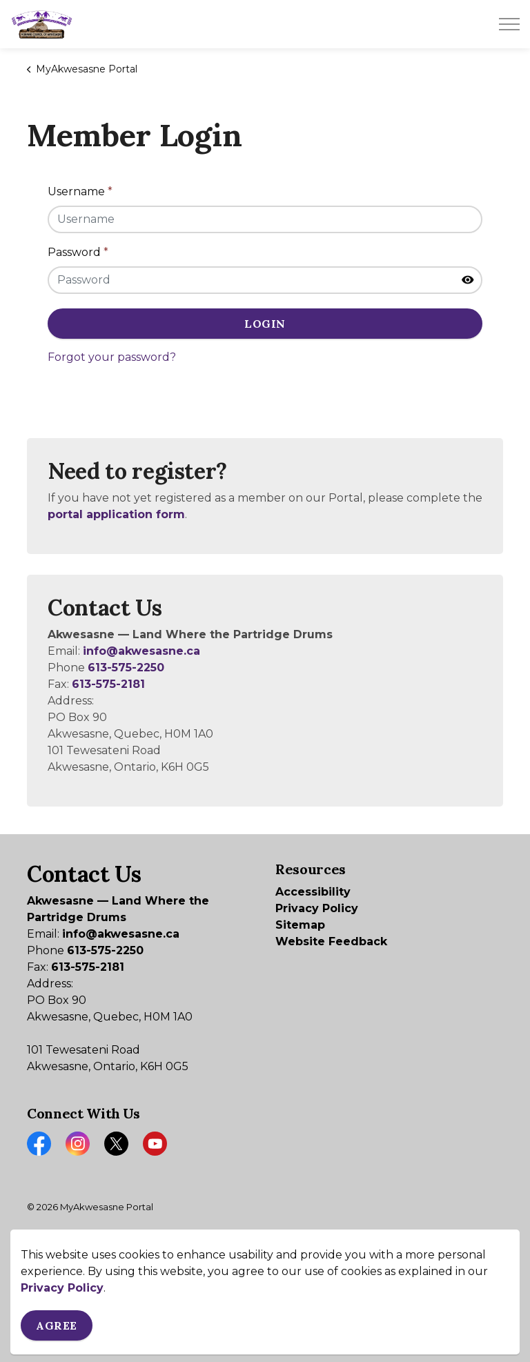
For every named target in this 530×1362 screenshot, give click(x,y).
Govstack (100, 1248)
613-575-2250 (126, 667)
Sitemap (300, 924)
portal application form (116, 514)
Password (78, 252)
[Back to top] (265, 1305)
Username (80, 191)
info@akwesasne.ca (141, 651)
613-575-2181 (108, 684)
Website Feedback (331, 941)
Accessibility (313, 891)
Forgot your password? (112, 357)
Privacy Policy (316, 908)
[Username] (265, 219)
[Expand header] (509, 24)
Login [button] (265, 323)
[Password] (265, 280)
